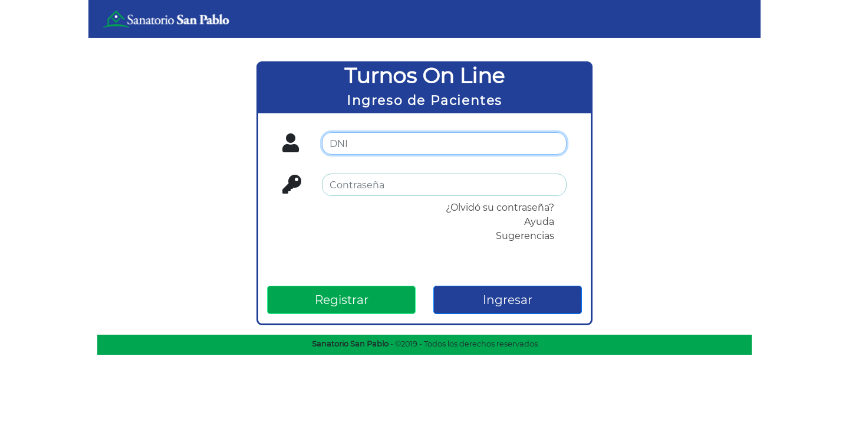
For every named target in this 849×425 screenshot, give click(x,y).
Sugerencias (525, 235)
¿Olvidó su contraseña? (500, 207)
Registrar (341, 300)
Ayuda (539, 221)
